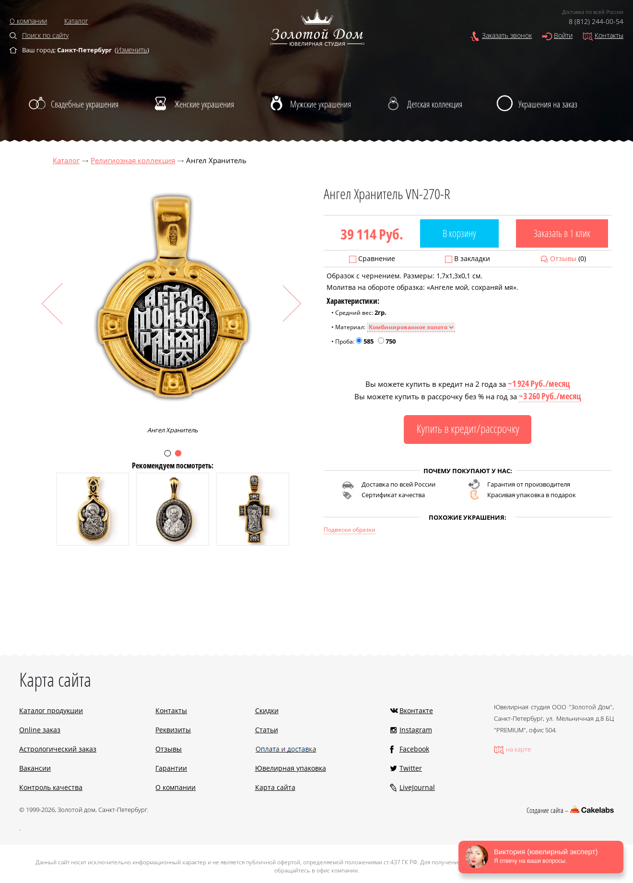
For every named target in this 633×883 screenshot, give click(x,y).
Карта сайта (275, 787)
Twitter (410, 768)
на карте (518, 749)
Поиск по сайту (45, 35)
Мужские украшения (320, 104)
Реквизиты (173, 729)
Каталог (76, 20)
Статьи (266, 729)
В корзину (459, 233)
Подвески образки (349, 529)
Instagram (415, 729)
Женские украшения (204, 104)
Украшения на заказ (547, 104)
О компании (28, 20)
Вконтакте (416, 710)
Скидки (267, 710)
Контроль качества (50, 787)
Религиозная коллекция (133, 160)
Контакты (609, 35)
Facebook (414, 748)
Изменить (132, 49)
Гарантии (171, 768)
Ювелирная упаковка (290, 768)
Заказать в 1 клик (562, 233)
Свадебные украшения (84, 104)
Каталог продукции (51, 710)
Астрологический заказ (57, 748)
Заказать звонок (507, 35)
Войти (563, 35)
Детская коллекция (434, 104)
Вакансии (35, 768)
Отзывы (563, 258)
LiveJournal (417, 787)
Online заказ (39, 729)
